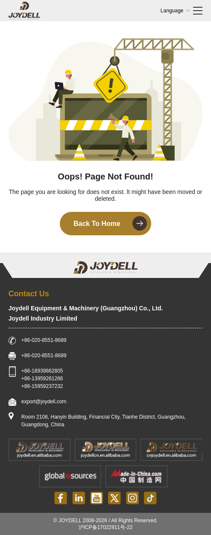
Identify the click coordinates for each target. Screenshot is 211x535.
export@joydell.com (44, 402)
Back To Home (110, 223)
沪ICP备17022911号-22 (106, 527)
